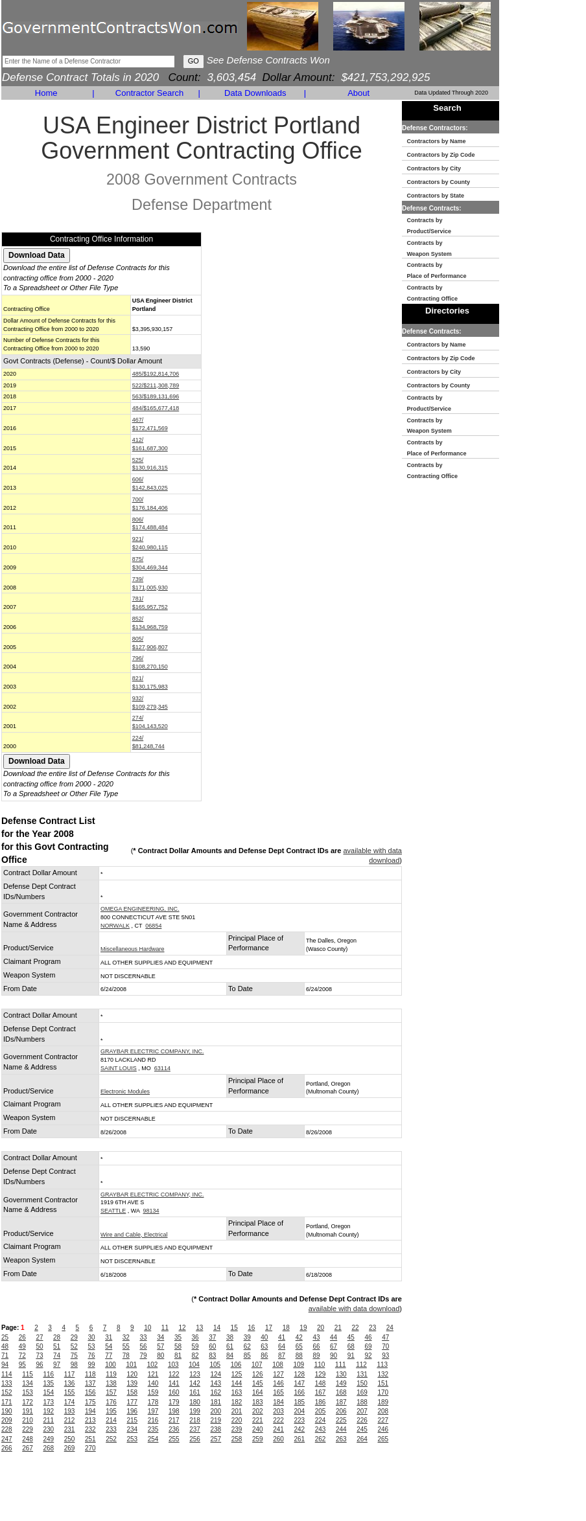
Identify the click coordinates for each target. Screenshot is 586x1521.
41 (281, 1337)
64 (281, 1346)
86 (264, 1355)
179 (174, 1402)
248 (27, 1439)
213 (90, 1420)
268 (48, 1448)
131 (362, 1374)
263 (341, 1439)
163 (236, 1392)
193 (69, 1411)
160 (174, 1392)
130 (341, 1374)
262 (320, 1439)
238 (216, 1429)
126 (257, 1374)
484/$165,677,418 (156, 408)
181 (216, 1402)
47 (385, 1337)
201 (236, 1411)
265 (383, 1439)
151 (383, 1383)
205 (320, 1411)
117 (69, 1374)
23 (372, 1327)
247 (6, 1439)
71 (4, 1355)
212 (69, 1420)
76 (91, 1355)
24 (389, 1327)
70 (385, 1346)
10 (147, 1327)
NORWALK (115, 925)
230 (48, 1429)
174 (69, 1402)
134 (27, 1383)
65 (299, 1346)
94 (4, 1364)
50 (39, 1346)
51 (56, 1346)
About (358, 93)
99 (91, 1364)
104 (194, 1364)
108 (277, 1364)
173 (48, 1402)
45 (351, 1337)
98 (74, 1364)
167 (320, 1392)
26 (22, 1337)
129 (320, 1374)
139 (132, 1383)
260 (278, 1439)
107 (257, 1364)
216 (153, 1420)
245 (362, 1429)
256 (194, 1439)
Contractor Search (149, 93)
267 (27, 1448)
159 (153, 1392)
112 (361, 1364)
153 (27, 1392)
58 (178, 1346)
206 (341, 1411)
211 (48, 1420)
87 (281, 1355)
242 (299, 1429)
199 (194, 1411)
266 (6, 1448)
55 (126, 1346)
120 (132, 1374)
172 (27, 1402)
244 (341, 1429)
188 (362, 1402)
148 (320, 1383)
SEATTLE (113, 1210)
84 (229, 1355)
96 (39, 1364)
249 (48, 1439)
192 (48, 1411)
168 (341, 1392)
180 (194, 1402)
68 (351, 1346)
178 (153, 1402)
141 (174, 1383)
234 (132, 1429)
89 (316, 1355)
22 (354, 1327)
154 (48, 1392)
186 (320, 1402)
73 (39, 1355)
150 (362, 1383)
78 (126, 1355)
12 (182, 1327)
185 (299, 1402)
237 (194, 1429)
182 (236, 1402)
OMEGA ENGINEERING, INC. (140, 909)
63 (264, 1346)
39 (247, 1337)
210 (27, 1420)
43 (316, 1337)
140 (153, 1383)
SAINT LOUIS (118, 1068)
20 (320, 1327)
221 (257, 1420)
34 (160, 1337)
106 (236, 1364)
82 (195, 1355)
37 (212, 1337)
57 (160, 1346)
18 (286, 1327)
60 (212, 1346)
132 (383, 1374)
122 (174, 1374)
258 (236, 1439)
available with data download (354, 1308)
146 (278, 1383)
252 (111, 1439)
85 (247, 1355)
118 (90, 1374)
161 (194, 1392)
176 (111, 1402)
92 (367, 1355)
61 (229, 1346)
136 (69, 1383)
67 (333, 1346)
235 (153, 1429)
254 (153, 1439)
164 (257, 1392)
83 (212, 1355)
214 (111, 1420)
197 (153, 1411)
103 (173, 1364)
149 (341, 1383)
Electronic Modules (125, 1091)
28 (56, 1337)
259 (257, 1439)
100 (110, 1364)
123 (194, 1374)
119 (111, 1374)
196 (132, 1411)
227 (383, 1420)
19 (303, 1327)
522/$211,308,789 (156, 385)
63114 (162, 1068)
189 (383, 1402)
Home (46, 93)
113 (382, 1364)
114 (6, 1374)
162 (216, 1392)
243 (320, 1429)
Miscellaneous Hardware (132, 949)
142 (194, 1383)
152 (6, 1392)
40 (264, 1337)
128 (299, 1374)
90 (333, 1355)
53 (91, 1346)
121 (153, 1374)
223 (299, 1420)
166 (299, 1392)
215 (132, 1420)
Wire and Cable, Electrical (134, 1234)
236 (174, 1429)
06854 (153, 925)
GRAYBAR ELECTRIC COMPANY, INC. (152, 1051)
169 (362, 1392)
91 (351, 1355)
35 (178, 1337)
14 (216, 1327)
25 (4, 1337)
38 (229, 1337)
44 (333, 1337)
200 (216, 1411)
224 (320, 1420)
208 (383, 1411)
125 (236, 1374)
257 (216, 1439)
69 (367, 1346)
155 (69, 1392)
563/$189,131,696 (156, 396)
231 (69, 1429)
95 (22, 1364)
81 (178, 1355)
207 (362, 1411)
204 (299, 1411)
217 (174, 1420)
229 (27, 1429)
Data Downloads (255, 93)
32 (126, 1337)
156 (90, 1392)
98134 (151, 1210)
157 (111, 1392)
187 (341, 1402)
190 (6, 1411)
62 (247, 1346)
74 (56, 1355)
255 (174, 1439)
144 (236, 1383)
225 (341, 1420)
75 (74, 1355)
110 (319, 1364)
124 (216, 1374)
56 (143, 1346)
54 (108, 1346)
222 (278, 1420)
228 (6, 1429)
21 (338, 1327)
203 (278, 1411)
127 (278, 1374)
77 (108, 1355)
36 (195, 1337)
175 (90, 1402)
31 (108, 1337)
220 (236, 1420)
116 (48, 1374)
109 (298, 1364)
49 (22, 1346)
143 (216, 1383)
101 (131, 1364)
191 (27, 1411)
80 (160, 1355)
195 (111, 1411)
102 (152, 1364)
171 (6, 1402)
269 (69, 1448)
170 (383, 1392)
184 (278, 1402)
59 (195, 1346)
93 (385, 1355)
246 (383, 1429)
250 (69, 1439)
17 (268, 1327)
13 (199, 1327)
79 (143, 1355)
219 (216, 1420)
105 (214, 1364)
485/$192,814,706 (156, 374)
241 (278, 1429)
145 (257, 1383)
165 (278, 1392)
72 (22, 1355)
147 (299, 1383)
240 (257, 1429)
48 (4, 1346)
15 (234, 1327)
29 (74, 1337)
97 (56, 1364)
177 (132, 1402)
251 (90, 1439)
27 (39, 1337)
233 (111, 1429)
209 (6, 1420)
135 (48, 1383)
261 (299, 1439)
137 (90, 1383)
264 (362, 1439)
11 (165, 1327)
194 (90, 1411)
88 (299, 1355)
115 (27, 1374)
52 (74, 1346)
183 (257, 1402)
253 (132, 1439)
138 (111, 1383)
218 (194, 1420)
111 (340, 1364)
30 (91, 1337)
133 (6, 1383)
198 (174, 1411)
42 (299, 1337)
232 (90, 1429)
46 (367, 1337)
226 (362, 1420)
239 (236, 1429)
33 (143, 1337)
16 (251, 1327)
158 (132, 1392)
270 (90, 1448)
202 (257, 1411)
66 (316, 1346)
